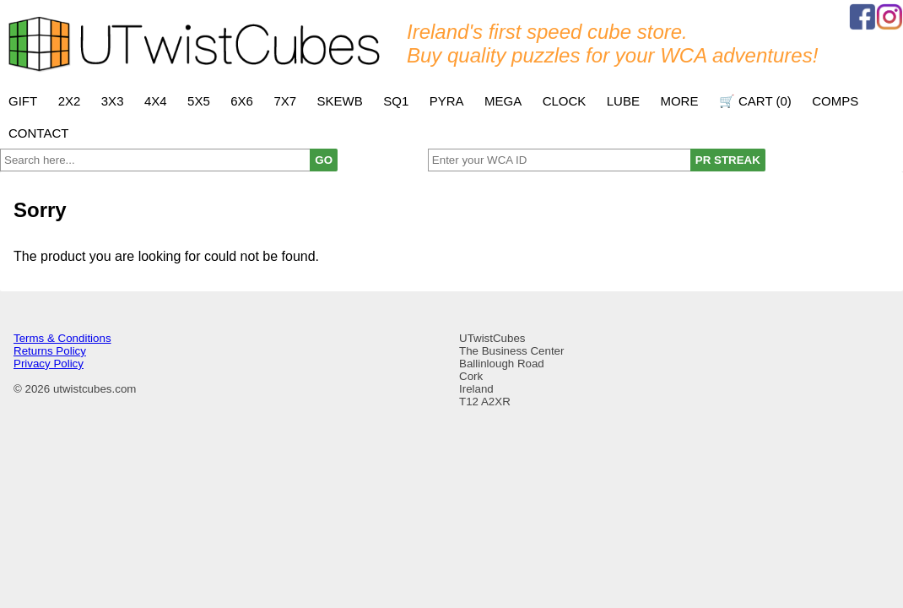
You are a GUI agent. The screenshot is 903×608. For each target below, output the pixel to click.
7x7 (284, 101)
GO (324, 160)
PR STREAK (727, 160)
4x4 (155, 101)
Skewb (340, 101)
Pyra (447, 101)
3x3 (112, 101)
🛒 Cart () (755, 101)
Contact (38, 133)
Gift (22, 101)
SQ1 (395, 101)
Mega (503, 101)
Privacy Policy (49, 363)
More (679, 101)
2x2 (69, 101)
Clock (565, 101)
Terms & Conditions (62, 338)
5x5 (198, 101)
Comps (835, 101)
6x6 (241, 101)
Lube (623, 101)
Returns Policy (50, 351)
